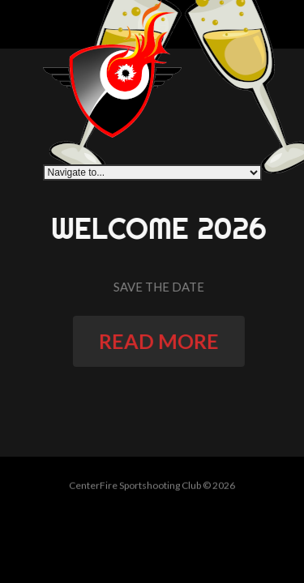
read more (162, 341)
